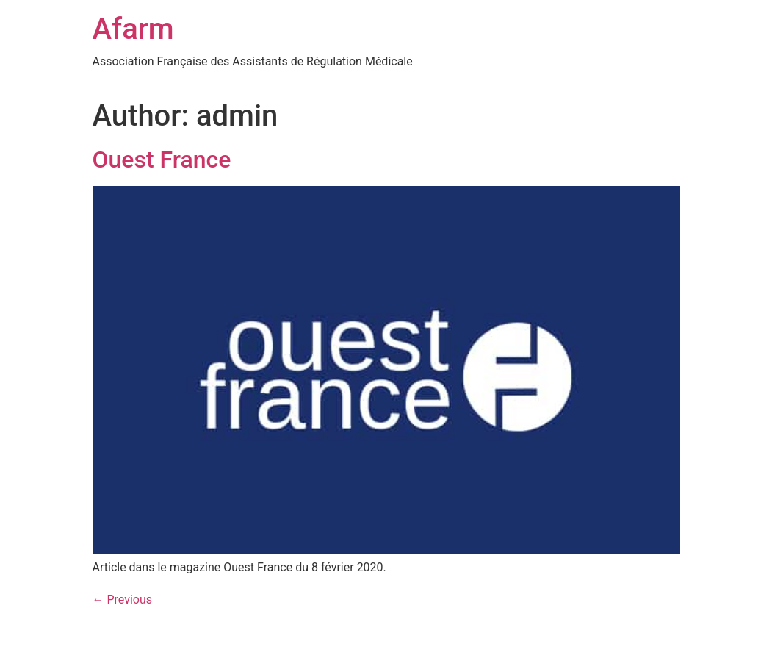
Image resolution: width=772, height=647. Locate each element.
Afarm (133, 29)
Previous (123, 600)
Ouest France (162, 160)
